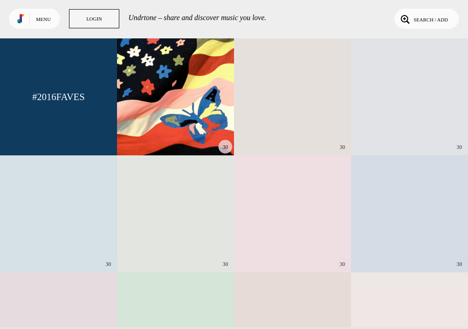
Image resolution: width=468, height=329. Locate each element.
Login (94, 18)
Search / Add (423, 18)
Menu (43, 19)
